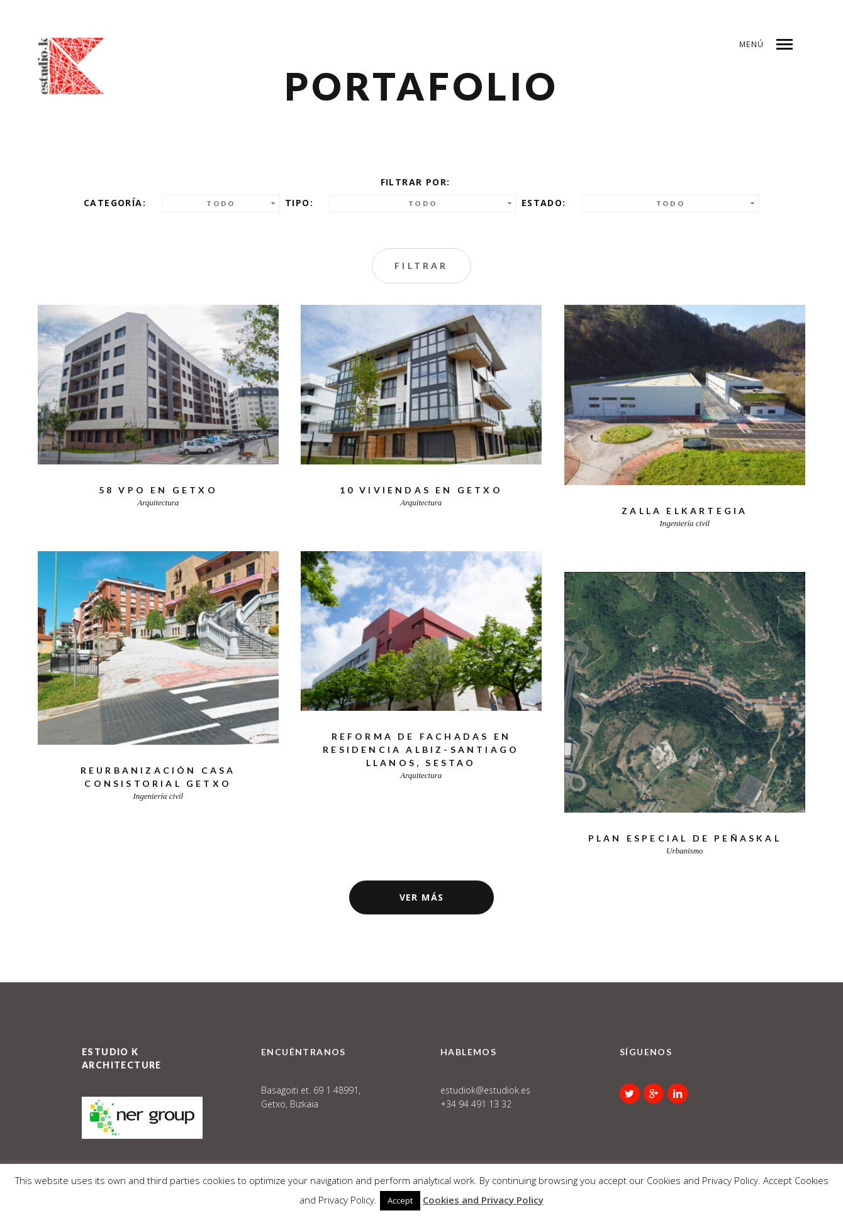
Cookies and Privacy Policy (483, 1199)
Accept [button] (400, 1200)
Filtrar (421, 265)
